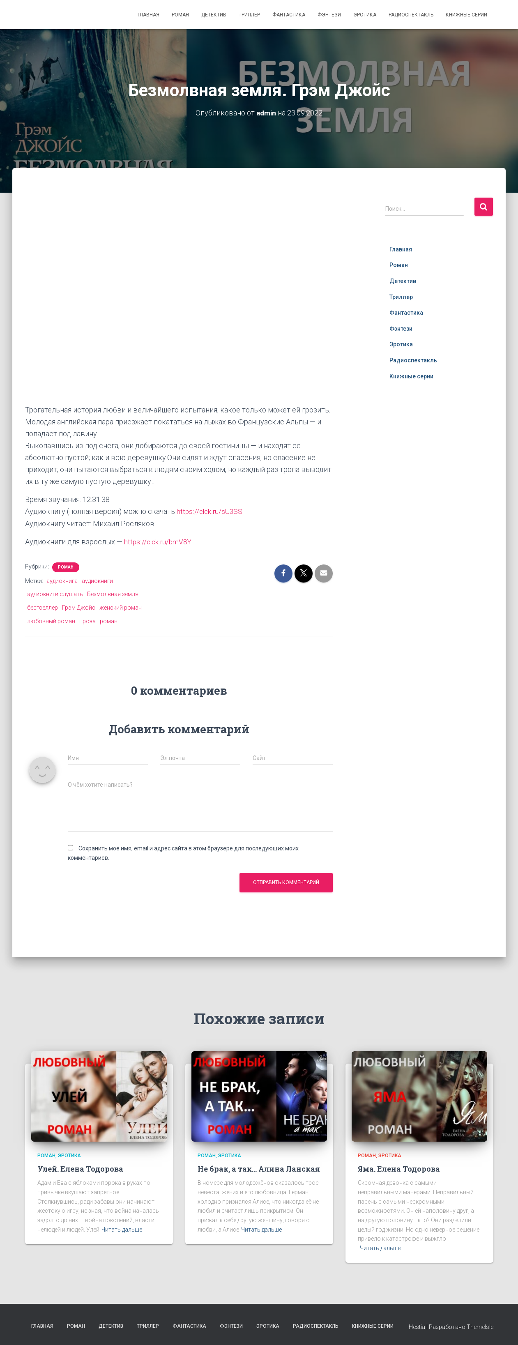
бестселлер (42, 607)
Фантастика (288, 15)
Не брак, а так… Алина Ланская (259, 1168)
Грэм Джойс (78, 607)
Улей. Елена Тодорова (80, 1168)
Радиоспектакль (411, 15)
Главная (148, 15)
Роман (180, 15)
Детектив (213, 15)
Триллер (249, 15)
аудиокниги (97, 580)
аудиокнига (62, 580)
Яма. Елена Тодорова (399, 1168)
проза (87, 620)
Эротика (364, 15)
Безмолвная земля (112, 593)
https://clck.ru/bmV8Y (158, 541)
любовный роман (51, 620)
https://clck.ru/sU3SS (210, 511)
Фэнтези (329, 15)
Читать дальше (121, 1228)
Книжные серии (466, 15)
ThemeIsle (480, 1326)
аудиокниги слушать (55, 593)
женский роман (120, 607)
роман (108, 620)
